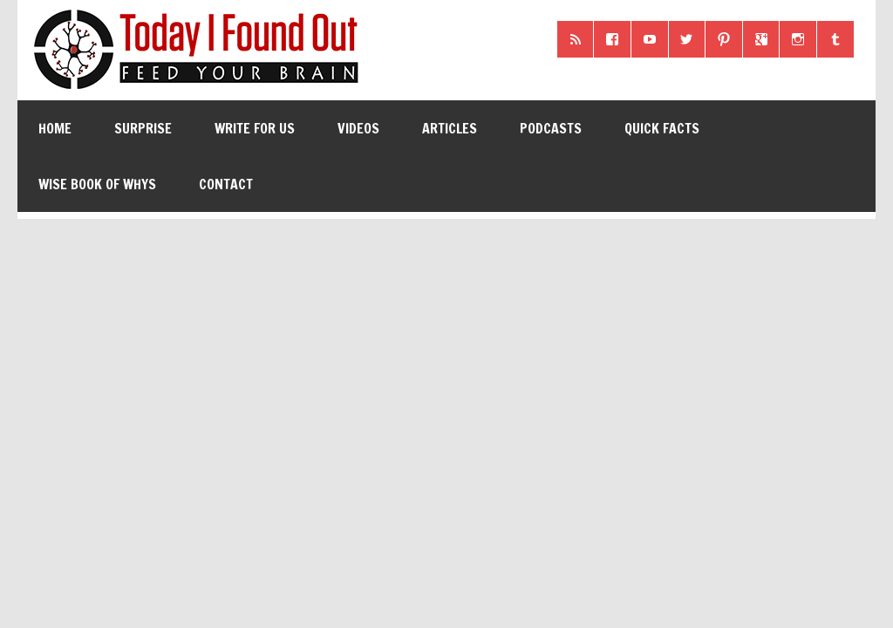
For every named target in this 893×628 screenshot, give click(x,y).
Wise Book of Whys (97, 184)
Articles (449, 128)
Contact (226, 184)
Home (55, 128)
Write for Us (255, 128)
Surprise (143, 128)
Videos (358, 128)
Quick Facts (661, 128)
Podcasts (551, 128)
